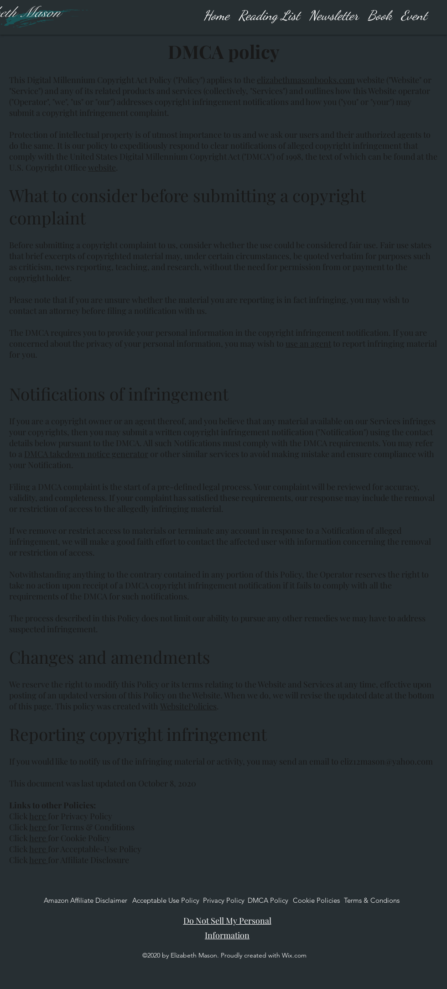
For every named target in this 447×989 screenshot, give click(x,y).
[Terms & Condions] (372, 900)
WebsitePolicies (188, 706)
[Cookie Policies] (316, 900)
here (38, 816)
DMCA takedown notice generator (86, 453)
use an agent (308, 343)
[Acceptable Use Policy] (165, 900)
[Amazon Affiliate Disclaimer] (85, 900)
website (102, 167)
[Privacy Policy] (223, 900)
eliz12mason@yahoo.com (386, 761)
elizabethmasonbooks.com (306, 79)
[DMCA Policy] (268, 900)
